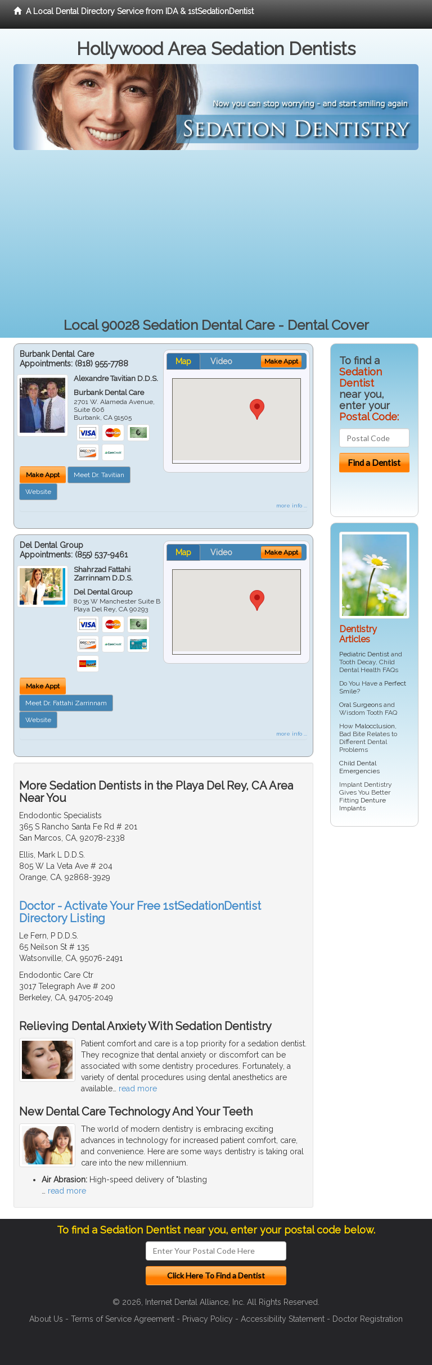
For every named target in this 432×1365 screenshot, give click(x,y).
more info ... (291, 505)
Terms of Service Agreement (122, 1318)
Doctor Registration (367, 1318)
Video (221, 361)
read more (138, 1088)
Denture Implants (362, 804)
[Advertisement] (216, 234)
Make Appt (43, 475)
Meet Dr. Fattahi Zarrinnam (66, 703)
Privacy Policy (207, 1318)
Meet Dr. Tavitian (99, 475)
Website (38, 492)
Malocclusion (375, 726)
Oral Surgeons (360, 705)
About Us (46, 1318)
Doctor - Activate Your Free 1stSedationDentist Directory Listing (140, 912)
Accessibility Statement (283, 1318)
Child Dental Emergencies (359, 767)
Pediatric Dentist (364, 654)
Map (183, 361)
